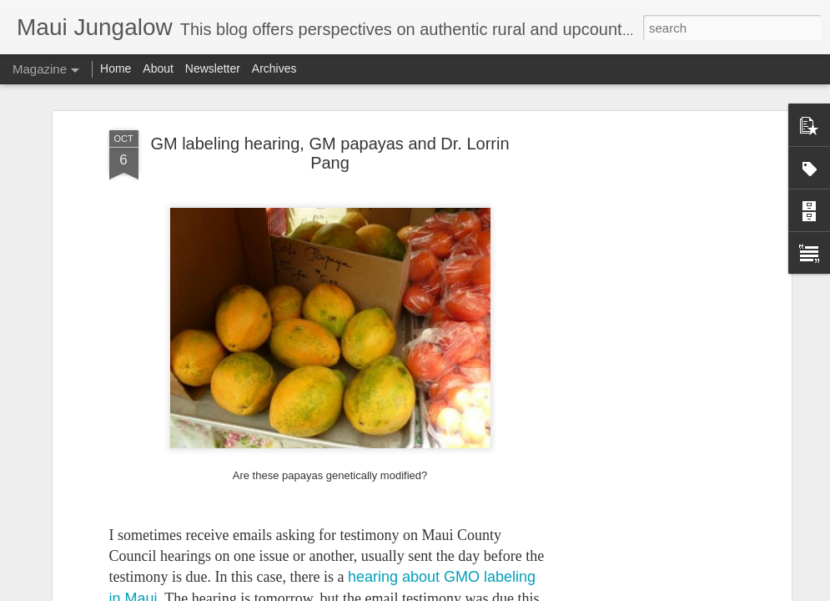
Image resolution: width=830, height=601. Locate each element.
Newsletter (212, 68)
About (158, 68)
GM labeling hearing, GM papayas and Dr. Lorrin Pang (329, 153)
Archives (274, 68)
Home (115, 68)
